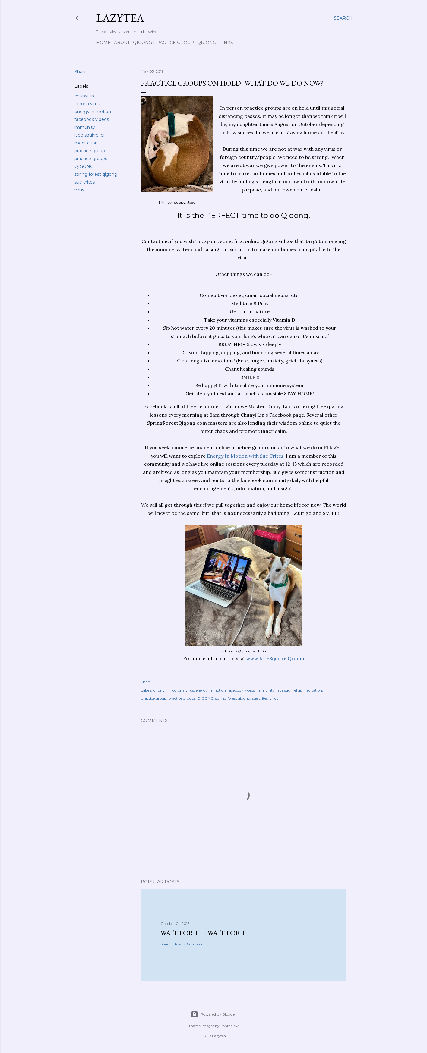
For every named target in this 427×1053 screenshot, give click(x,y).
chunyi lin (84, 96)
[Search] (343, 18)
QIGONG (83, 166)
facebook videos (91, 119)
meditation (86, 143)
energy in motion (92, 111)
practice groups (90, 158)
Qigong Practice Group (163, 42)
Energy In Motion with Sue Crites (244, 456)
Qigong (206, 42)
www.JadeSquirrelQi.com (274, 658)
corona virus (87, 103)
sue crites (84, 182)
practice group (89, 150)
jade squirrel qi (89, 135)
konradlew (229, 1025)
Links (226, 42)
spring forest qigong (95, 174)
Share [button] (80, 71)
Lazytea (120, 18)
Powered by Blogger (213, 1014)
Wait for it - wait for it (204, 933)
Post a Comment (190, 944)
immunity (84, 127)
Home (103, 42)
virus (79, 190)
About (122, 42)
